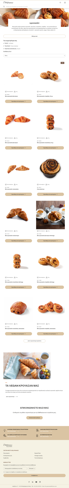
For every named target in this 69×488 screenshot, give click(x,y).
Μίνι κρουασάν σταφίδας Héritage (45, 282)
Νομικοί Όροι (37, 453)
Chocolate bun (40, 189)
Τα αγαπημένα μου (60, 2)
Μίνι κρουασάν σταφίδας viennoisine (46, 328)
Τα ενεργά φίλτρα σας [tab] (10, 41)
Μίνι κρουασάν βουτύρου (11, 96)
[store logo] (8, 2)
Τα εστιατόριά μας (38, 458)
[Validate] (34, 475)
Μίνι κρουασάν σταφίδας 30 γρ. (45, 96)
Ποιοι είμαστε (6, 453)
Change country (38, 455)
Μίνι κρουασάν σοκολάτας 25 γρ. (45, 142)
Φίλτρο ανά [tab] (34, 36)
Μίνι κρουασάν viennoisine (11, 189)
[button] (18, 101)
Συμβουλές (6, 458)
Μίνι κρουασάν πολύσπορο (12, 235)
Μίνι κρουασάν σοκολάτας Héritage (14, 282)
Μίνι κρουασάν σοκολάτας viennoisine (14, 328)
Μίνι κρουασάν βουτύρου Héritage (45, 235)
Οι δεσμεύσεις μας (7, 455)
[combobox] (34, 6)
